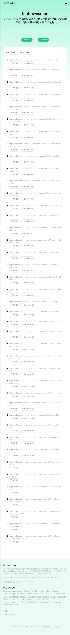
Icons (42, 594)
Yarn (11, 605)
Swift (49, 599)
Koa (53, 594)
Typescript (14, 602)
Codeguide (54, 591)
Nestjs (38, 596)
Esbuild (22, 594)
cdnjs (39, 573)
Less (63, 594)
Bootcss (6, 605)
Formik (29, 594)
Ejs (18, 594)
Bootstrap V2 (24, 602)
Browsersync (28, 591)
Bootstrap (6, 591)
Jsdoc (48, 594)
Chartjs (36, 591)
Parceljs (53, 596)
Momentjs (31, 596)
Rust (18, 599)
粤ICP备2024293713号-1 (51, 626)
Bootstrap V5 (56, 602)
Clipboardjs (45, 591)
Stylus (44, 599)
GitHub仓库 (43, 40)
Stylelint (37, 599)
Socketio (30, 599)
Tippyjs (59, 599)
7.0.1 (15, 53)
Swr (54, 599)
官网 (26, 40)
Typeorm (6, 602)
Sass (23, 599)
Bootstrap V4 (45, 602)
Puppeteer (6, 599)
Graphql (36, 594)
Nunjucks (45, 596)
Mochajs (23, 596)
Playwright (61, 596)
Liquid (5, 596)
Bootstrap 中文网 (19, 569)
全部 (28, 53)
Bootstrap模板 (14, 596)
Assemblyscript (16, 591)
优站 (16, 605)
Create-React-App (9, 594)
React (14, 599)
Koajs (58, 594)
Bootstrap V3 (34, 602)
